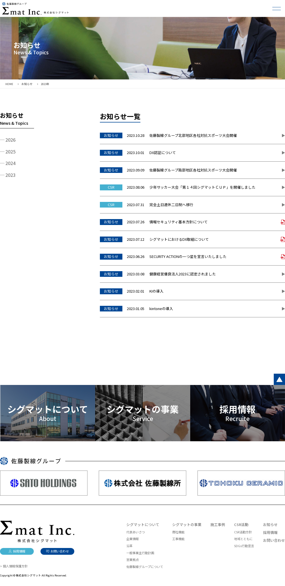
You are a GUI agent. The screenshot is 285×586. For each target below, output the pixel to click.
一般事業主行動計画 (140, 553)
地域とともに (243, 538)
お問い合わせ (274, 540)
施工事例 (217, 524)
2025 (10, 151)
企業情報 (132, 538)
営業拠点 (132, 559)
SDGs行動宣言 (244, 545)
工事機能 (178, 538)
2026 (10, 139)
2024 (10, 163)
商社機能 (178, 532)
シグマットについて (142, 524)
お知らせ (270, 524)
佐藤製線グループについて (144, 566)
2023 (10, 174)
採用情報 (270, 532)
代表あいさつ (135, 532)
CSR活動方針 (243, 532)
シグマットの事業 (186, 524)
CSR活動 (241, 524)
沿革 (129, 545)
